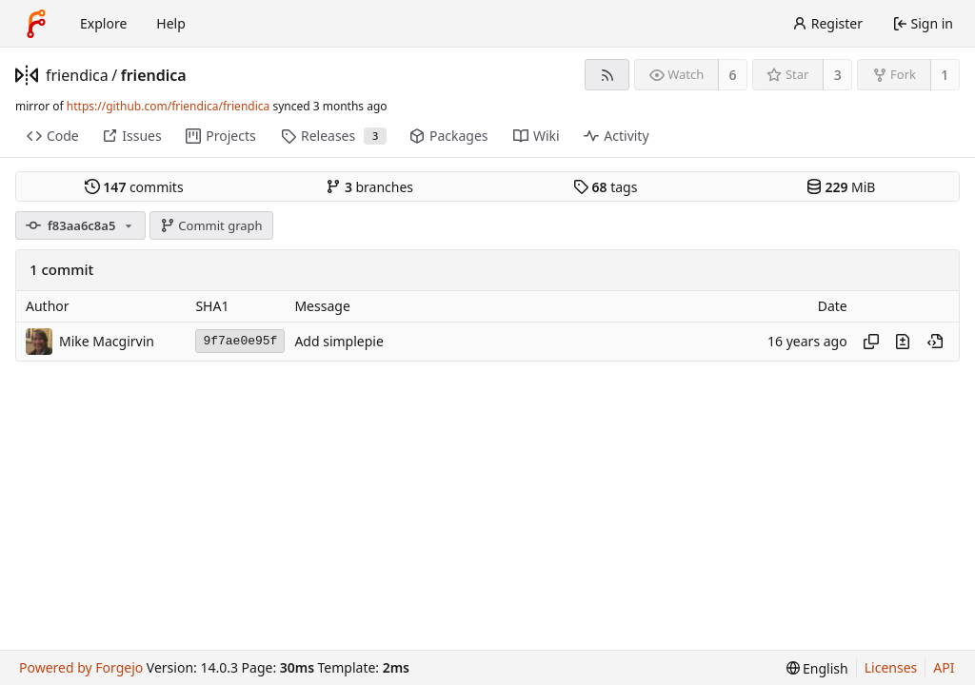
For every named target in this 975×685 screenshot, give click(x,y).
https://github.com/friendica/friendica (168, 106)
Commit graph (211, 225)
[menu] (817, 668)
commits (134, 187)
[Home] (36, 24)
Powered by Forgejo (81, 667)
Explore (103, 23)
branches (369, 187)
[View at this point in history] (935, 341)
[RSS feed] (607, 74)
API (943, 667)
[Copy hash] (871, 341)
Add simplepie (338, 341)
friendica (77, 75)
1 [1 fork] (944, 75)
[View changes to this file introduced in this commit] (902, 341)
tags (605, 187)
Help (171, 23)
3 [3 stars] (838, 75)
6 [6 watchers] (733, 75)
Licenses (891, 667)
